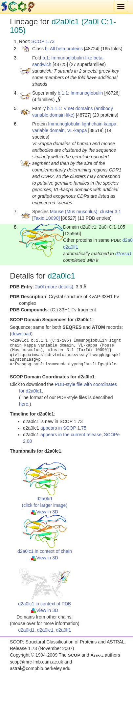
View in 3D (44, 511)
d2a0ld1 (26, 630)
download (21, 333)
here (23, 404)
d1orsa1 (123, 253)
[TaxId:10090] (46, 218)
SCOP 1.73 (43, 41)
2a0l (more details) (54, 286)
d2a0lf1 (70, 247)
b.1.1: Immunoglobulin (80, 93)
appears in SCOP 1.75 (63, 428)
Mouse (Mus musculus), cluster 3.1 (85, 211)
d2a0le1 (45, 630)
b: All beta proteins (64, 48)
